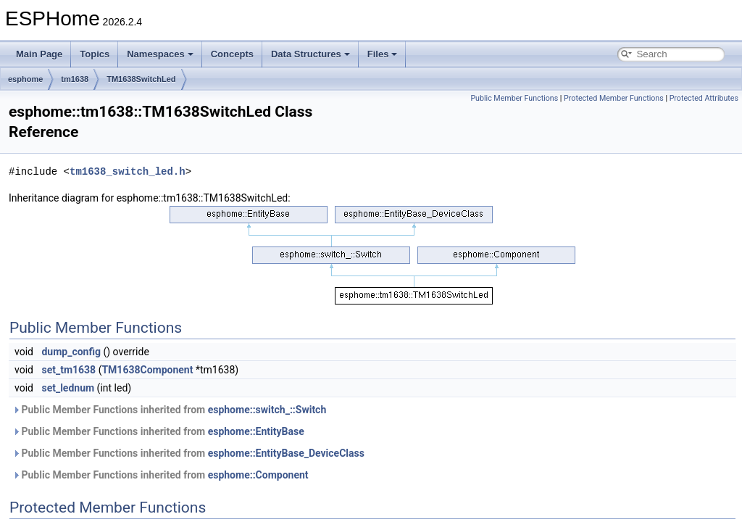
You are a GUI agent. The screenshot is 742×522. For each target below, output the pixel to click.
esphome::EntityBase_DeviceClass (286, 453)
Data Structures (310, 54)
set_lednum (67, 388)
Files (382, 54)
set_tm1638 (68, 370)
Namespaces (160, 54)
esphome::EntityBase (256, 431)
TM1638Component (147, 370)
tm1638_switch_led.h (128, 171)
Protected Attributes (704, 98)
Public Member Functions (514, 98)
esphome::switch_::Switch (267, 409)
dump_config (71, 351)
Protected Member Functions (614, 98)
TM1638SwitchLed (141, 79)
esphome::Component (258, 475)
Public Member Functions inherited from (169, 409)
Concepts (232, 54)
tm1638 (74, 79)
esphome (25, 79)
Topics (94, 54)
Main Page (39, 54)
